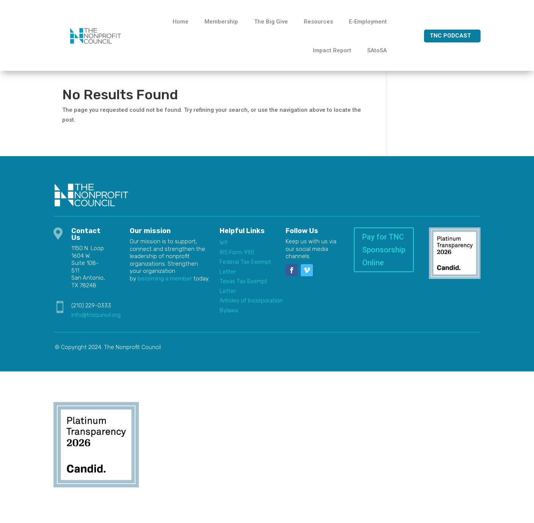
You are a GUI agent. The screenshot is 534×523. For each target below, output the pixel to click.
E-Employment (368, 21)
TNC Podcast (450, 35)
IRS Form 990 (237, 257)
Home (180, 21)
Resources (318, 21)
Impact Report (332, 50)
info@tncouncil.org (96, 319)
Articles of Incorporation (251, 305)
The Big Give (271, 21)
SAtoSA (377, 50)
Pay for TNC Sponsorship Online (383, 254)
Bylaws (229, 315)
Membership (221, 21)
